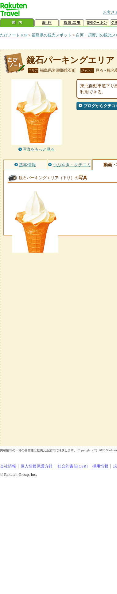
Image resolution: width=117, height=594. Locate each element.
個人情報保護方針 (37, 466)
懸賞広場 (72, 22)
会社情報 (8, 466)
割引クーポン (97, 22)
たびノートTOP (13, 35)
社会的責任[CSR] (72, 466)
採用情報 (100, 466)
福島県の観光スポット (52, 35)
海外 (46, 22)
